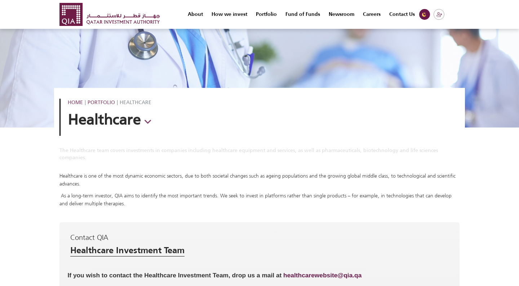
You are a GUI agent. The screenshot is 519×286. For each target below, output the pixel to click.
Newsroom (341, 14)
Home (75, 102)
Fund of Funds (302, 14)
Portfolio (266, 14)
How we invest (229, 14)
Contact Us (402, 14)
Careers (372, 14)
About (195, 14)
